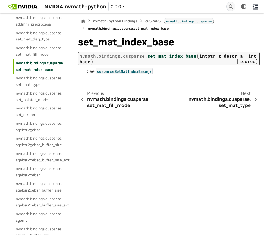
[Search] (230, 6)
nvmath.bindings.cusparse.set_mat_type (39, 81)
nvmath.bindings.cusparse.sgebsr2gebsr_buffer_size (39, 187)
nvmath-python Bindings (115, 21)
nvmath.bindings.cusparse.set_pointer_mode (39, 96)
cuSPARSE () (180, 21)
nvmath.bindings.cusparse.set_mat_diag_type (39, 36)
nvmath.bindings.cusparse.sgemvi (39, 217)
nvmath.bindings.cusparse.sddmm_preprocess (39, 21)
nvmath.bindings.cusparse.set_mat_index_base (40, 66)
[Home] (83, 21)
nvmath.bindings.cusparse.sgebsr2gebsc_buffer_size (39, 141)
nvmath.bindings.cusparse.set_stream (39, 111)
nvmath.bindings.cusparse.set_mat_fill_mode (39, 51)
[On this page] (255, 6)
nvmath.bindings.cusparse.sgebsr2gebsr (39, 171)
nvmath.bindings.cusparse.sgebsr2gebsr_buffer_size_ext (42, 202)
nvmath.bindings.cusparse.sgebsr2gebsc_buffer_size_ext (43, 156)
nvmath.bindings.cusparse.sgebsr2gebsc (39, 126)
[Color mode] (243, 6)
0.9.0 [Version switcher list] (116, 6)
